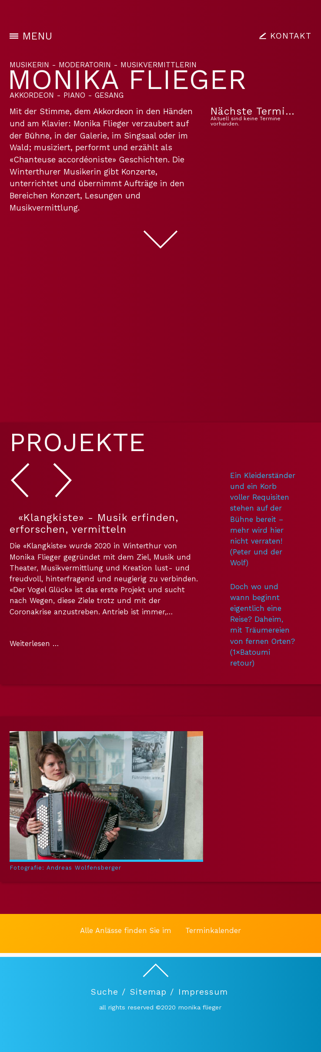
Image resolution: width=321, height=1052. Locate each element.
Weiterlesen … (34, 643)
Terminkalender (213, 930)
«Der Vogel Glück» (41, 589)
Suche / (108, 992)
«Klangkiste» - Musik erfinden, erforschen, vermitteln (94, 523)
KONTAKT (290, 36)
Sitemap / (152, 992)
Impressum (203, 992)
